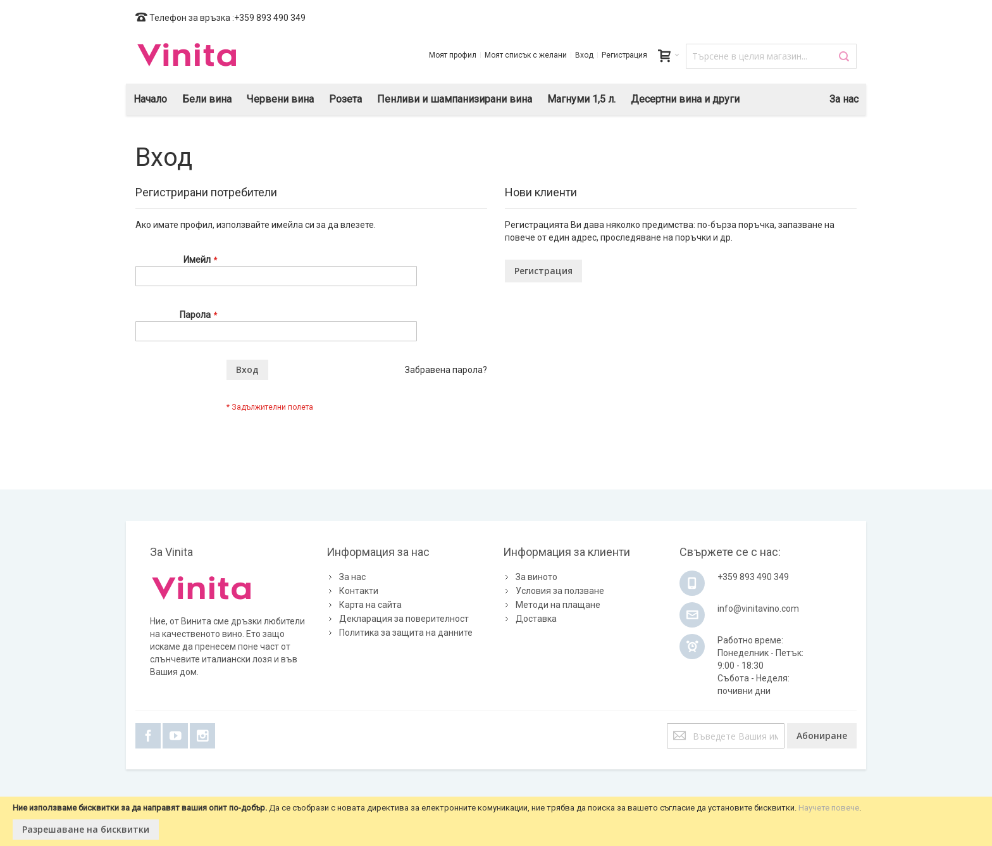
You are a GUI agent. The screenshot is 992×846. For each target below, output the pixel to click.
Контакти (358, 591)
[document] (496, 821)
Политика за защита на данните (406, 633)
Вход (584, 55)
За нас (352, 577)
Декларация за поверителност (404, 619)
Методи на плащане (558, 605)
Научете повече (828, 807)
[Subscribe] (822, 735)
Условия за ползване (560, 591)
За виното (536, 577)
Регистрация (624, 55)
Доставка (536, 619)
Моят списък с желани (526, 55)
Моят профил (452, 55)
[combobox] (771, 56)
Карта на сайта (370, 605)
